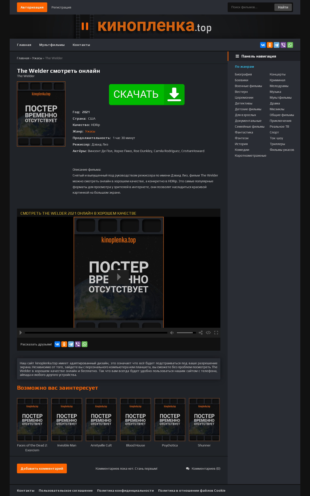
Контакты (81, 45)
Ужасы (90, 131)
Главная (24, 45)
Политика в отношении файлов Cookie (191, 490)
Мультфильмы (52, 45)
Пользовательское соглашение (66, 490)
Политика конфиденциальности (125, 490)
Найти (283, 7)
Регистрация (61, 7)
